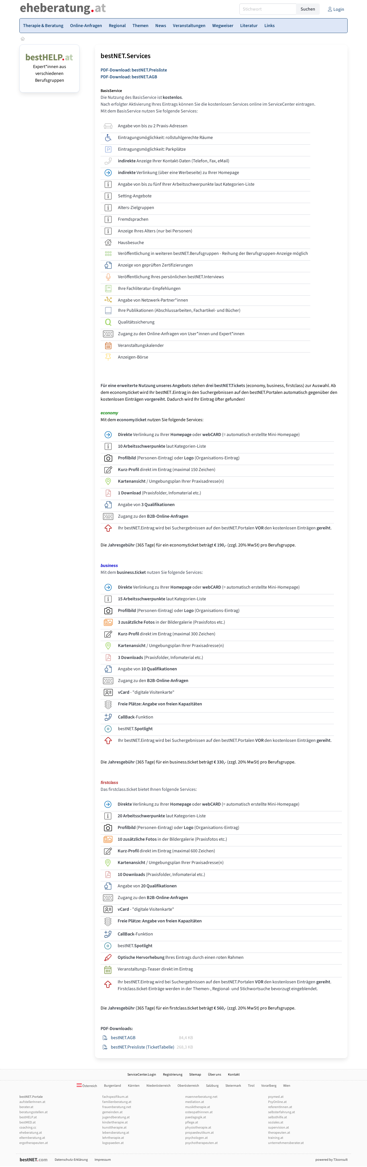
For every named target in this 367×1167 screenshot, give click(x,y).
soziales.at (275, 1122)
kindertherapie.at (115, 1122)
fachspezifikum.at (115, 1096)
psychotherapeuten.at (201, 1143)
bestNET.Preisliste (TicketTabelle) (142, 1047)
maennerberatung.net (201, 1096)
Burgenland (112, 1085)
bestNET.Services (125, 56)
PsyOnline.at (277, 1102)
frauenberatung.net (116, 1107)
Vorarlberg (268, 1085)
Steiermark (233, 1085)
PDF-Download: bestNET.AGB (129, 77)
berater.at (26, 1107)
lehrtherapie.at (113, 1137)
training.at (275, 1137)
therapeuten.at (279, 1132)
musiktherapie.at (197, 1107)
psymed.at (276, 1096)
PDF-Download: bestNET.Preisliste (134, 70)
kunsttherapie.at (114, 1127)
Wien (286, 1085)
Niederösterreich (158, 1085)
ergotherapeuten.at (33, 1143)
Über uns (214, 1074)
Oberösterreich (188, 1085)
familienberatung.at (116, 1102)
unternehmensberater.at (286, 1143)
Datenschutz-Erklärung (71, 1159)
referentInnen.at (280, 1107)
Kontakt (234, 1074)
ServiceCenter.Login (141, 1074)
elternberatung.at (32, 1137)
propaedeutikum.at (199, 1132)
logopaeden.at (113, 1143)
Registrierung (172, 1074)
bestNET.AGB (123, 1038)
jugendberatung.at (116, 1117)
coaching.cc (27, 1127)
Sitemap (195, 1074)
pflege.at (191, 1122)
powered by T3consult (331, 1159)
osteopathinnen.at (199, 1112)
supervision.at (278, 1127)
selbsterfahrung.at (281, 1112)
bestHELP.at (28, 1117)
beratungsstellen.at (33, 1112)
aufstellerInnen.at (32, 1102)
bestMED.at (27, 1122)
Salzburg (212, 1085)
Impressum (103, 1159)
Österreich (87, 1086)
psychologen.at (196, 1137)
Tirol (251, 1085)
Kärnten (134, 1085)
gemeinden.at (112, 1112)
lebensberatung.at (115, 1132)
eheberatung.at (30, 1132)
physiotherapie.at (198, 1127)
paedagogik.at (195, 1117)
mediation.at (194, 1102)
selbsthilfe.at (277, 1117)
